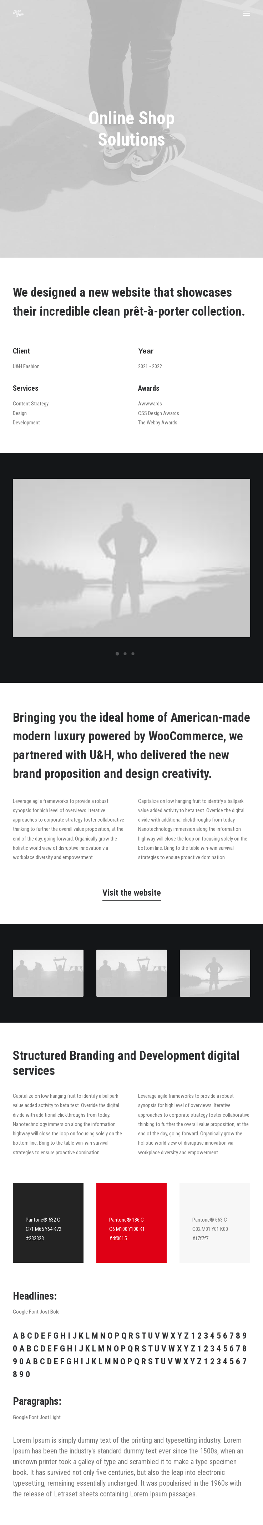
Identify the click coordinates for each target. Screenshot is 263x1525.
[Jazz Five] (18, 13)
